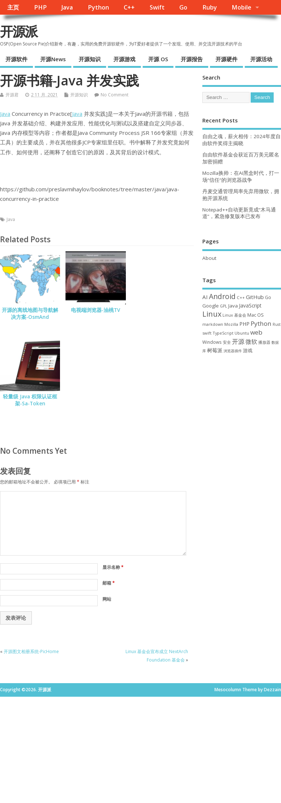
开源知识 (90, 59)
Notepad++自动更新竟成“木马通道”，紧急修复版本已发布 (239, 213)
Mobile (241, 7)
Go (183, 7)
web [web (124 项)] (256, 332)
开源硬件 (226, 59)
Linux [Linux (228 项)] (211, 314)
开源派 (18, 31)
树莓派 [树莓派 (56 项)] (214, 350)
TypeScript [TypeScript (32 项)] (223, 333)
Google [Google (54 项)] (210, 305)
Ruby (209, 7)
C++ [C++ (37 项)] (241, 297)
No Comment (114, 95)
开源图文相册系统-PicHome (31, 651)
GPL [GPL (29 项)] (223, 306)
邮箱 (108, 583)
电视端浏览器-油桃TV (95, 310)
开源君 (12, 95)
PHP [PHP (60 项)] (244, 323)
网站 (106, 599)
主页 (13, 7)
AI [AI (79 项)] (205, 297)
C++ (129, 7)
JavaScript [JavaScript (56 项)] (250, 305)
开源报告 (192, 59)
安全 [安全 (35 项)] (227, 342)
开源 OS (158, 59)
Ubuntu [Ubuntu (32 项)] (242, 333)
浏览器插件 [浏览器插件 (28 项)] (233, 350)
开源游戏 (124, 59)
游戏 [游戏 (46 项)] (247, 350)
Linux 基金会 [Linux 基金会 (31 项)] (234, 315)
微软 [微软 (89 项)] (251, 342)
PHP (40, 7)
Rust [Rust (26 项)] (277, 324)
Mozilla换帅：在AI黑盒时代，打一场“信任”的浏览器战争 (240, 176)
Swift (157, 7)
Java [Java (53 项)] (233, 305)
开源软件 (16, 59)
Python (98, 7)
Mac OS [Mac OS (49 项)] (255, 315)
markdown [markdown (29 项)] (212, 324)
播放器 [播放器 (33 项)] (264, 342)
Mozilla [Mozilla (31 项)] (231, 324)
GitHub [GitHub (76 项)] (255, 297)
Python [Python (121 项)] (261, 323)
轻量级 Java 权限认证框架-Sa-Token (30, 400)
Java (67, 7)
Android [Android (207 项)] (222, 296)
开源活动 (261, 59)
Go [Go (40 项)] (268, 297)
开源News (53, 59)
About (209, 258)
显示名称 (113, 567)
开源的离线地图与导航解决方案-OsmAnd (30, 313)
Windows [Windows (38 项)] (212, 342)
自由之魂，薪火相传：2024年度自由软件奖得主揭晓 (241, 140)
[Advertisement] (241, 404)
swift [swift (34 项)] (206, 333)
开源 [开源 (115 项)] (238, 341)
